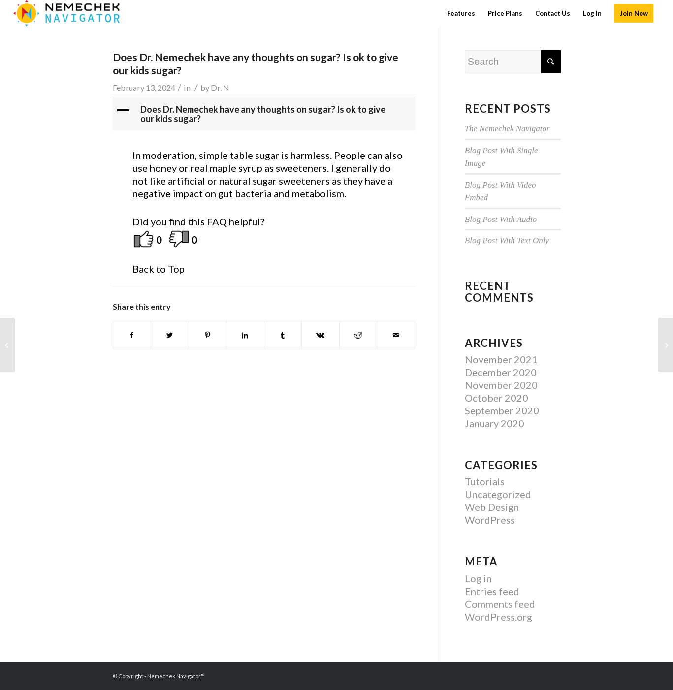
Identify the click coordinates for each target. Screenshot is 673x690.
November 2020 (501, 385)
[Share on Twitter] (170, 335)
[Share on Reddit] (358, 335)
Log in (478, 578)
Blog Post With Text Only (507, 240)
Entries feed (492, 591)
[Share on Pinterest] (207, 335)
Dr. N (220, 87)
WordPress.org (498, 617)
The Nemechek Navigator (507, 128)
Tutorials (485, 481)
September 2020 (502, 410)
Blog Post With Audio (501, 219)
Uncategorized (498, 494)
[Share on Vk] (320, 335)
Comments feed (500, 604)
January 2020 (494, 423)
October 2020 (496, 398)
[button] (265, 114)
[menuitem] (461, 13)
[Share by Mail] (396, 335)
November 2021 (501, 359)
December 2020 (501, 372)
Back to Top (158, 269)
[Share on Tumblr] (283, 335)
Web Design (492, 507)
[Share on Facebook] (132, 335)
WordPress (490, 520)
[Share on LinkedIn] (245, 335)
